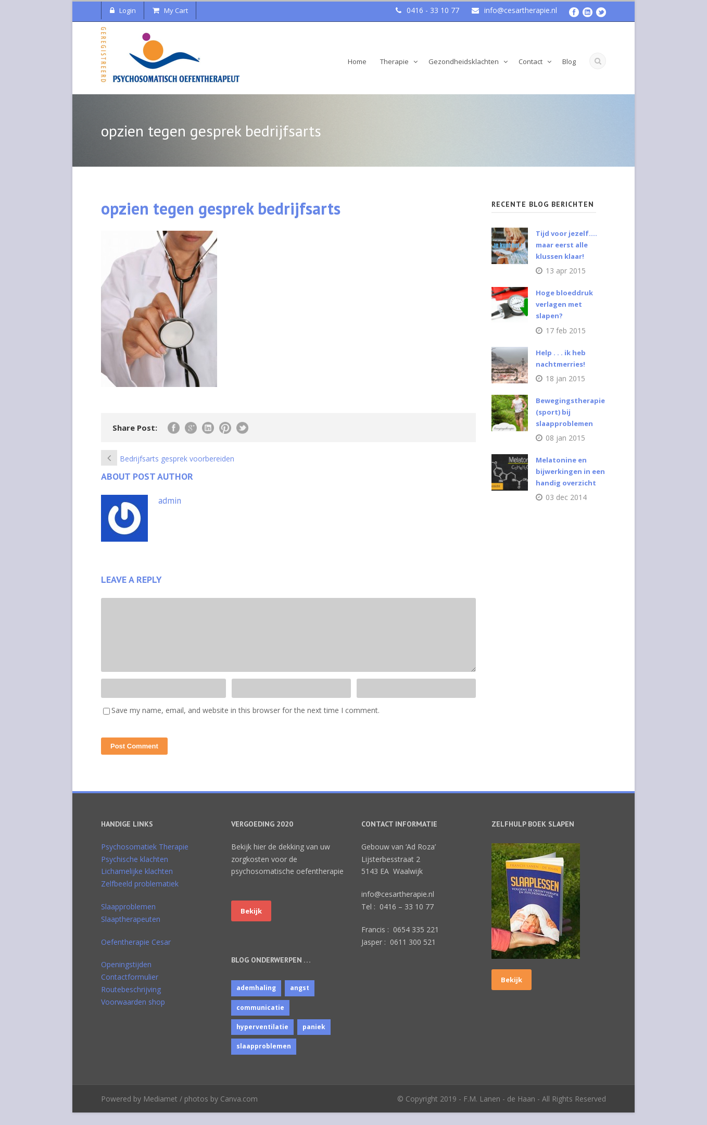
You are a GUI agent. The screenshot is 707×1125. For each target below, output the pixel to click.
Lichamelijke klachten (137, 884)
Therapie (394, 61)
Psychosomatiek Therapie (144, 859)
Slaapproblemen (128, 919)
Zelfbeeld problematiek (140, 896)
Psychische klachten (134, 872)
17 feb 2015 (566, 330)
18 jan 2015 (565, 378)
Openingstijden (126, 977)
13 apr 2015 (566, 271)
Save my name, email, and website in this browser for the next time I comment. (245, 723)
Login (123, 10)
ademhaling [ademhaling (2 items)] (256, 1000)
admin (169, 500)
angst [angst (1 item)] (299, 1000)
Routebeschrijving (131, 1002)
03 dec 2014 (566, 497)
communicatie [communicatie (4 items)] (260, 1020)
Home (357, 61)
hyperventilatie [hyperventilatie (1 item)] (262, 1039)
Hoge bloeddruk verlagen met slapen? (564, 304)
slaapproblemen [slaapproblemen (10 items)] (263, 1058)
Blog (569, 61)
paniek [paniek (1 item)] (313, 1039)
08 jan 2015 (565, 438)
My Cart (170, 10)
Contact (530, 61)
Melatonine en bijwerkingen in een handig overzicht (570, 471)
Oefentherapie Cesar (136, 954)
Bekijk (251, 923)
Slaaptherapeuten (130, 931)
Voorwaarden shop (133, 1014)
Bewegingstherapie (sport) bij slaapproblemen (570, 412)
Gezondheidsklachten (463, 61)
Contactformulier (129, 989)
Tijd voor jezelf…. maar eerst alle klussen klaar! (566, 245)
